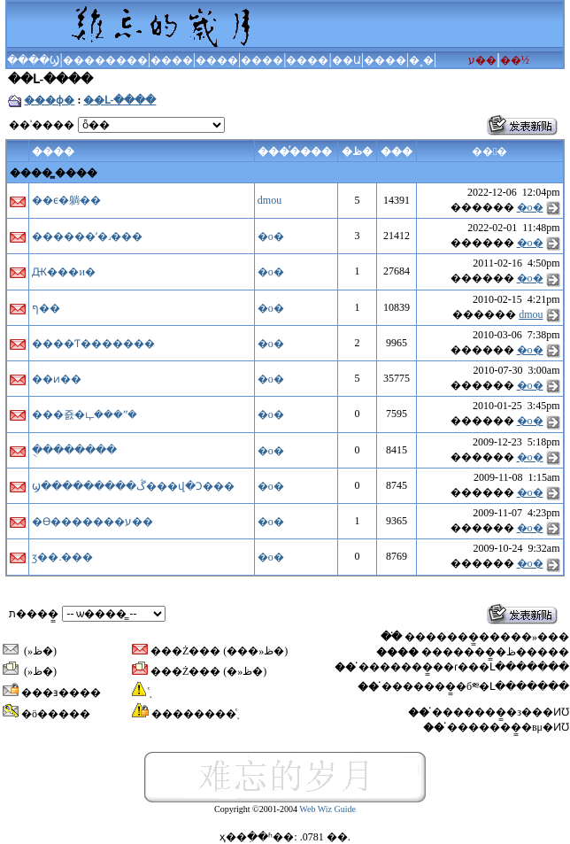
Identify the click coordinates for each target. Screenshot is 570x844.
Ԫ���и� (63, 272)
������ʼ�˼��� (87, 236)
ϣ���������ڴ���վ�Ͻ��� (133, 486)
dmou (269, 200)
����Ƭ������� (93, 343)
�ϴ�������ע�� (92, 521)
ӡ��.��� (62, 557)
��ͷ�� (56, 379)
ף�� (46, 308)
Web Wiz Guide (327, 809)
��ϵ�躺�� (66, 200)
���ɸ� (49, 100)
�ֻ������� (74, 450)
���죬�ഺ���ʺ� (84, 414)
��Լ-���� (119, 100)
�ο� (530, 207)
